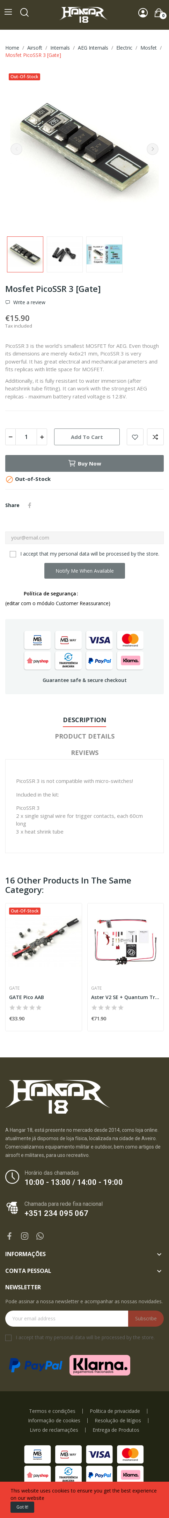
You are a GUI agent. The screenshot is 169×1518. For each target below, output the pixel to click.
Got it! (22, 1507)
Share (29, 505)
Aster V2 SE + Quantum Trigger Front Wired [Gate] (125, 997)
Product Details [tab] (85, 736)
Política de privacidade (115, 1411)
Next (153, 149)
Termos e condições (52, 1411)
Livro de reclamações (54, 1430)
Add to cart (87, 436)
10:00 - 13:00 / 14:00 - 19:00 (73, 1182)
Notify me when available (85, 570)
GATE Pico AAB (26, 997)
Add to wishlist (135, 436)
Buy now (84, 463)
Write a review (28, 302)
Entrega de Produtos (116, 1430)
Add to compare (155, 436)
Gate (14, 988)
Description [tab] (84, 720)
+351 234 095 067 (56, 1213)
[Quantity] (26, 436)
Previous (16, 149)
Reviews (84, 752)
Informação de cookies (54, 1420)
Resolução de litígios (118, 1420)
